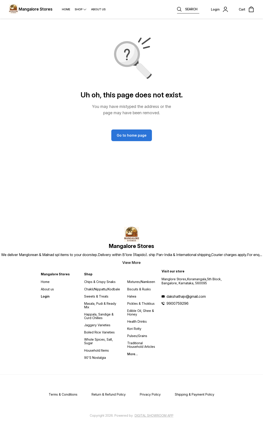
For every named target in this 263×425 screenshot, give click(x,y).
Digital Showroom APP (154, 415)
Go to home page (132, 135)
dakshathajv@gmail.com (186, 296)
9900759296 (177, 303)
